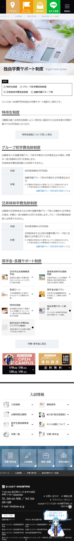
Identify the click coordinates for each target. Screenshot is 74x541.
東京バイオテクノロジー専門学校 (60, 538)
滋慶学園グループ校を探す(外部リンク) (52, 191)
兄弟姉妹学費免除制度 (17, 92)
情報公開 (66, 496)
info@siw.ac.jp (17, 506)
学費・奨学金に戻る (37, 344)
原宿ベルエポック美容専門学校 (13, 529)
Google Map (18, 494)
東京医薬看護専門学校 (33, 533)
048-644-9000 (14, 498)
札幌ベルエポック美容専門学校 (36, 529)
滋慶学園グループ (8, 519)
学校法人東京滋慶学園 (33, 519)
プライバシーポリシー (61, 500)
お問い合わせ (51, 496)
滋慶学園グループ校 (43, 92)
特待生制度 (11, 87)
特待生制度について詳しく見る (37, 134)
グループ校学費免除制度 (35, 87)
